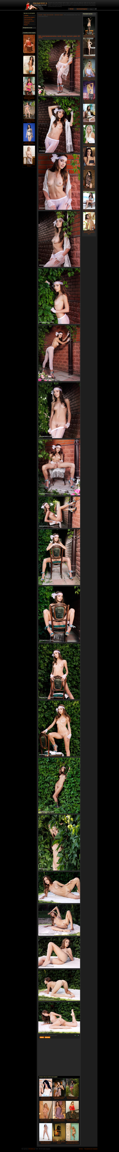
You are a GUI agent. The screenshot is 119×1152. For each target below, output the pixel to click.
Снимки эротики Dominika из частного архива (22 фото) (59, 1119)
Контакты (81, 1148)
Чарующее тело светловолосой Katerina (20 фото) (89, 144)
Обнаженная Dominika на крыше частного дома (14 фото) (45, 1120)
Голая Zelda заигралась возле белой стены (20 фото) (45, 1142)
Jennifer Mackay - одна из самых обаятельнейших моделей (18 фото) (89, 101)
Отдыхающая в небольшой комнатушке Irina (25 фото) (89, 123)
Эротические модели (29, 17)
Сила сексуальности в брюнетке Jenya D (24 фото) (89, 189)
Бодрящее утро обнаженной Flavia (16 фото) (89, 57)
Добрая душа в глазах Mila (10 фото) (29, 165)
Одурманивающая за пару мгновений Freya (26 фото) (89, 36)
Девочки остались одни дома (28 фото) (59, 1142)
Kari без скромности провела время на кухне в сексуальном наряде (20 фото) (29, 97)
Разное (26, 24)
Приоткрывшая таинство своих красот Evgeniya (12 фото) (89, 232)
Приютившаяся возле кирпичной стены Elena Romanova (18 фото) (45, 1098)
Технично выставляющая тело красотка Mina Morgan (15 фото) (29, 120)
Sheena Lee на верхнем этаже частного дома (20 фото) (72, 1119)
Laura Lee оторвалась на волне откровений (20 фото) (29, 75)
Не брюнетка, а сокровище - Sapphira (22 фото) (89, 210)
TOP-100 (71, 8)
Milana (41, 1037)
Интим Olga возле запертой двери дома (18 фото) (59, 1097)
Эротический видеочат (82, 8)
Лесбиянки (26, 22)
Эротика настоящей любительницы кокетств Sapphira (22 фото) (89, 167)
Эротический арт (28, 19)
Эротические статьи (29, 21)
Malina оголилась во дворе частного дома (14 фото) (72, 1097)
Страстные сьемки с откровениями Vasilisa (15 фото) (29, 143)
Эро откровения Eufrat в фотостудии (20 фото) (29, 54)
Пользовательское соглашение (90, 1148)
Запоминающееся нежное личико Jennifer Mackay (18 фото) (89, 78)
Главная (26, 15)
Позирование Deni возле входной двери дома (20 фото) (72, 1142)
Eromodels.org (32, 1148)
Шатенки (47, 1037)
